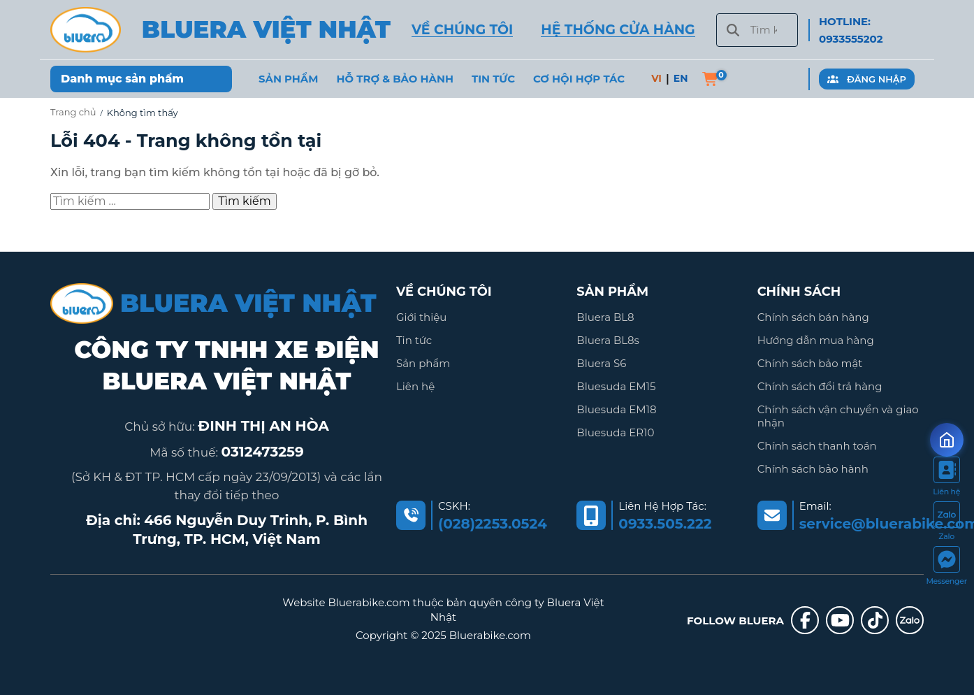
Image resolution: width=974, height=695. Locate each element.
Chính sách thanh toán (817, 451)
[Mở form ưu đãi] (947, 440)
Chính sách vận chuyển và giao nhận (838, 420)
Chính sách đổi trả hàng (819, 389)
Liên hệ (415, 389)
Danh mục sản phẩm (122, 78)
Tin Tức (493, 79)
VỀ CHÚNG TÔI (462, 30)
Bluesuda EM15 (615, 389)
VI (656, 78)
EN (681, 78)
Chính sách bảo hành (812, 475)
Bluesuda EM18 (616, 413)
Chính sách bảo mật (810, 365)
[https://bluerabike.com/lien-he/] (946, 479)
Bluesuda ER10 (615, 437)
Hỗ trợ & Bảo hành (394, 79)
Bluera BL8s (607, 341)
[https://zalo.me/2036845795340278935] (946, 523)
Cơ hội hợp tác (579, 79)
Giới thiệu (421, 317)
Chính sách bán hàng (813, 317)
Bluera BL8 (605, 317)
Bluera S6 (601, 365)
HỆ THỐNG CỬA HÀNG (618, 30)
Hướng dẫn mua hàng (815, 341)
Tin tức (414, 341)
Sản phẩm (288, 79)
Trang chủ (73, 111)
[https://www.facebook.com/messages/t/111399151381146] (946, 568)
